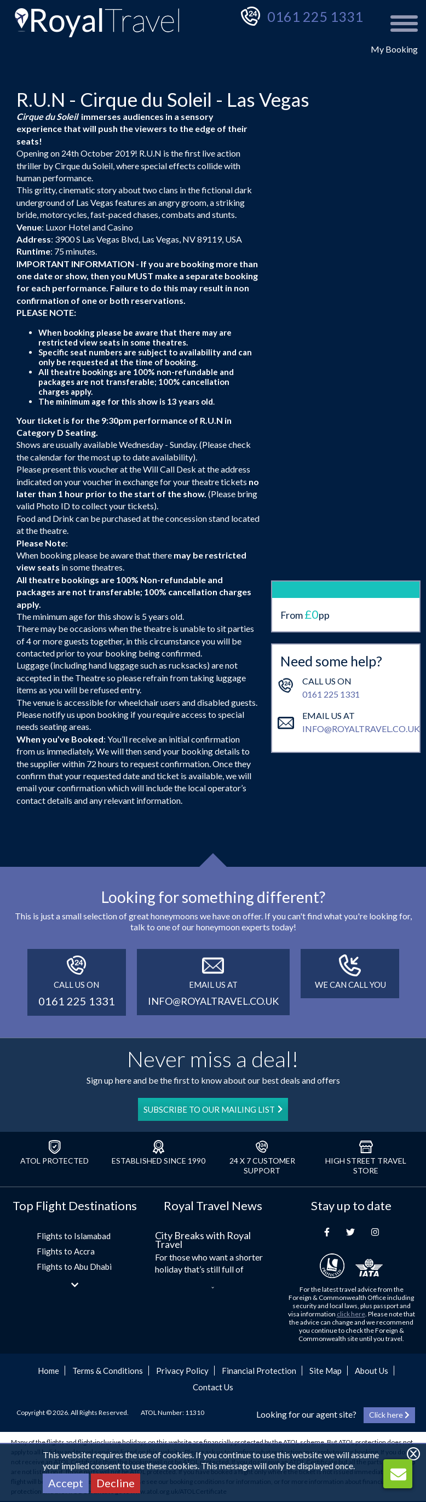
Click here (389, 1414)
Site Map (325, 1371)
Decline (115, 1482)
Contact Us (213, 1387)
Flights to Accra (66, 1251)
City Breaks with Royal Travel (203, 1239)
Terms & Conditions (107, 1371)
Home (48, 1371)
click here (351, 1314)
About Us (371, 1371)
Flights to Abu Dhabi (74, 1266)
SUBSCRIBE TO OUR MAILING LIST (213, 1109)
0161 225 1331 (315, 16)
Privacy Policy (182, 1371)
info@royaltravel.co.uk (361, 652)
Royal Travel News (213, 1205)
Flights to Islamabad (74, 1236)
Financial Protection (259, 1371)
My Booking (394, 49)
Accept (65, 1482)
